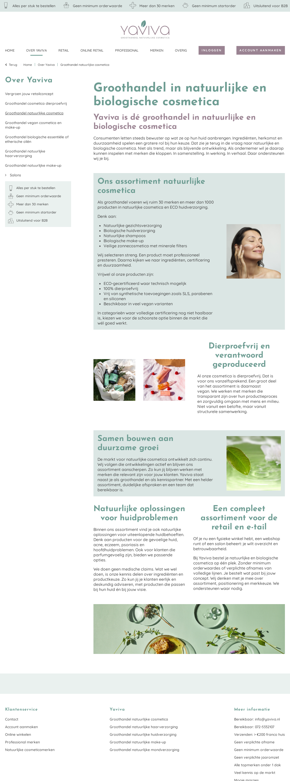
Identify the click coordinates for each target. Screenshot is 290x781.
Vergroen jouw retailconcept (29, 93)
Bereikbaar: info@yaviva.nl (257, 719)
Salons (15, 175)
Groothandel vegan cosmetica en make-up (33, 125)
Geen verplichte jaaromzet (256, 757)
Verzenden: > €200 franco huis (259, 734)
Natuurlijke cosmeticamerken (30, 749)
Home (9, 50)
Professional (126, 50)
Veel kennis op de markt (254, 772)
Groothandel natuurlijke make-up (33, 165)
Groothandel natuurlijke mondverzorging (144, 749)
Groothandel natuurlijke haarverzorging (25, 153)
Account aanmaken (260, 50)
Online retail (91, 50)
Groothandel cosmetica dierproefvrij (36, 103)
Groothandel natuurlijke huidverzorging (143, 734)
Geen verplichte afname (254, 742)
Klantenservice (281, 29)
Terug (13, 65)
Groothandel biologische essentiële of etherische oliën (37, 139)
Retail (63, 50)
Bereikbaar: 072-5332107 (254, 727)
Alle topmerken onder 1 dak (257, 765)
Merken (156, 50)
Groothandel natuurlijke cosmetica (34, 113)
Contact (11, 719)
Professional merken (22, 742)
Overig (181, 50)
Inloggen (212, 50)
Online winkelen (18, 734)
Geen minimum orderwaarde (258, 749)
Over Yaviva (36, 50)
